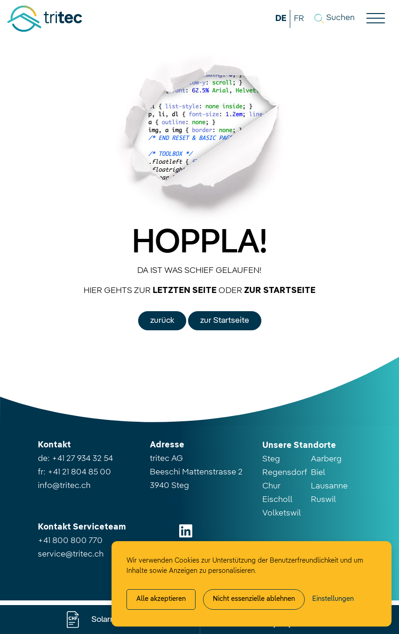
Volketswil (281, 513)
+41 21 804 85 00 (79, 472)
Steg (271, 459)
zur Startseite (224, 320)
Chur (271, 486)
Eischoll (277, 499)
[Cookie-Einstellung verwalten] (333, 599)
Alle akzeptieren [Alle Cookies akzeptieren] (161, 599)
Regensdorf (284, 472)
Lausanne (329, 486)
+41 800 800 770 (70, 540)
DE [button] (281, 18)
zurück (162, 320)
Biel (318, 472)
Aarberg (326, 459)
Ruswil (323, 499)
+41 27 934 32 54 (82, 458)
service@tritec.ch (71, 554)
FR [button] (299, 18)
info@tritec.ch (64, 485)
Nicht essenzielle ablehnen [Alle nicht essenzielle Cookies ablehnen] (254, 599)
